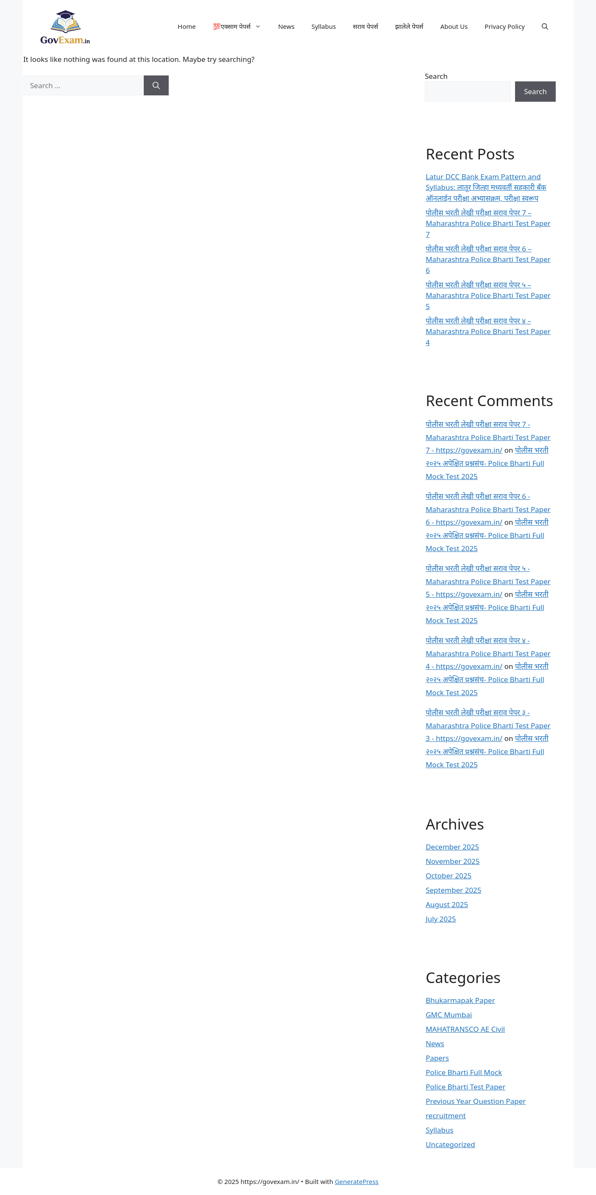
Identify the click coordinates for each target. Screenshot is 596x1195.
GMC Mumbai (449, 1015)
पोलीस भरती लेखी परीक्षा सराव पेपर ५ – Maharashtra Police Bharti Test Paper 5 (488, 295)
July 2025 (441, 919)
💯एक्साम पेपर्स (241, 26)
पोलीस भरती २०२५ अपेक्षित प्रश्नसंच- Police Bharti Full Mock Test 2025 (487, 463)
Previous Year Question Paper (476, 1101)
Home (187, 26)
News (286, 26)
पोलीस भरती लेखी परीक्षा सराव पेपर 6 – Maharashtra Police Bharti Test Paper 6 (488, 259)
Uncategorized (450, 1144)
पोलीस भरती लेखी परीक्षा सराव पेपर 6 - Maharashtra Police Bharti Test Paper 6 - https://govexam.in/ (488, 509)
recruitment (446, 1115)
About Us (454, 26)
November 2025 (452, 861)
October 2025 (448, 875)
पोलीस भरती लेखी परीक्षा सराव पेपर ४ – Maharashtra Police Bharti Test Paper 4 (488, 331)
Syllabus (324, 26)
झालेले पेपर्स (409, 26)
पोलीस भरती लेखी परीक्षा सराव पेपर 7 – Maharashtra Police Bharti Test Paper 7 (488, 223)
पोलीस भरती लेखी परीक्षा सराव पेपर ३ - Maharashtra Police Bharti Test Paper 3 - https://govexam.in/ (488, 725)
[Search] (156, 85)
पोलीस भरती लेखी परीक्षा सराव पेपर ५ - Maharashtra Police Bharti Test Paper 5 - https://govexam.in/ (488, 581)
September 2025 (453, 890)
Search (436, 76)
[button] (545, 26)
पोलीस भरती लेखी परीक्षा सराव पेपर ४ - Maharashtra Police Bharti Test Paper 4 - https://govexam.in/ (488, 653)
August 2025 (447, 904)
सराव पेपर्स (365, 26)
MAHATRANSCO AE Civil (465, 1029)
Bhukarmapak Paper (460, 1000)
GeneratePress (357, 1181)
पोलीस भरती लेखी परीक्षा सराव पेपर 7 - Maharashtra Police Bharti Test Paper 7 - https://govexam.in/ (488, 437)
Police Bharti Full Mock (464, 1072)
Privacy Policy (505, 26)
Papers (437, 1058)
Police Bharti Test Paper (465, 1087)
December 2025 (452, 847)
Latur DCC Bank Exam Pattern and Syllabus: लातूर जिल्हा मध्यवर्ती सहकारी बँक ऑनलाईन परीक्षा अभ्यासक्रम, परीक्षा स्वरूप (486, 187)
